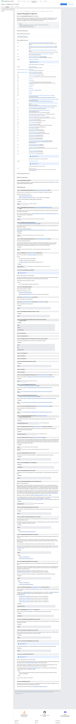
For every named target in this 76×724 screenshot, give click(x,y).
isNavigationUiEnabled (32, 66)
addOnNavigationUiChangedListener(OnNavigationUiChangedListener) (42, 97)
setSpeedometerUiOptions (33, 140)
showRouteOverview (32, 168)
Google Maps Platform (27, 11)
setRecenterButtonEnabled (33, 129)
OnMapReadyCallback (36, 56)
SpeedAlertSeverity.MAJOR (24, 599)
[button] (6, 7)
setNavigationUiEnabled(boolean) (25, 195)
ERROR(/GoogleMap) (43, 57)
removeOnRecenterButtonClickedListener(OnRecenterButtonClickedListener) (32, 230)
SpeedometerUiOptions (41, 140)
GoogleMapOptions (36, 72)
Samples (12, 6)
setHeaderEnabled (32, 124)
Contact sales (71, 4)
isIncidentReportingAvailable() (31, 662)
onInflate (30, 82)
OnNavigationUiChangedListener (45, 42)
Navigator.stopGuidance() (53, 493)
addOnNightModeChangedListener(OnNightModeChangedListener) (41, 101)
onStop (30, 93)
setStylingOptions (31, 144)
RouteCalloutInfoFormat (42, 114)
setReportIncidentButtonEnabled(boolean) (27, 531)
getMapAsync (31, 56)
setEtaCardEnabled (32, 119)
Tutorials (15, 722)
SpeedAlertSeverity (32, 142)
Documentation (33, 11)
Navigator (49, 497)
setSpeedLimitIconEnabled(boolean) (24, 572)
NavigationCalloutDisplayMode (45, 110)
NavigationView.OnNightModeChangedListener (47, 46)
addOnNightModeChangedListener (34, 46)
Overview (19, 1)
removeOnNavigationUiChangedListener (35, 95)
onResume (30, 88)
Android (3, 4)
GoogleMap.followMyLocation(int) (40, 686)
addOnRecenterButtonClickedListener (35, 50)
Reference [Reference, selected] (7, 6)
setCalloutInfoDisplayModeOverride (34, 110)
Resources (17, 6)
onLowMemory (31, 84)
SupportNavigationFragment (21, 36)
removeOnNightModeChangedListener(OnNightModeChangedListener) (45, 213)
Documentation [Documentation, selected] (34, 1)
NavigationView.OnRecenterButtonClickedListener (48, 50)
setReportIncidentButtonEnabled (34, 132)
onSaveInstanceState (32, 90)
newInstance (31, 69)
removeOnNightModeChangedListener (35, 99)
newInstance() (51, 182)
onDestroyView (31, 80)
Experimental (34, 156)
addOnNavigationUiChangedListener (34, 42)
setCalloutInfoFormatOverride (33, 114)
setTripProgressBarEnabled (33, 153)
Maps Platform (8, 1)
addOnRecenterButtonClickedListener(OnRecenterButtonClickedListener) (43, 105)
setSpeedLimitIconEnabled (33, 135)
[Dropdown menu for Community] (48, 1)
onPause (30, 86)
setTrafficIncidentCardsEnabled (34, 147)
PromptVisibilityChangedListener (47, 107)
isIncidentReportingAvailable (33, 59)
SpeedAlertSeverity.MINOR (24, 596)
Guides (2, 6)
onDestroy (30, 78)
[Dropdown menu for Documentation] (38, 1)
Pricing (28, 1)
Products (24, 1)
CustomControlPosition (38, 437)
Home (18, 11)
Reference (51, 11)
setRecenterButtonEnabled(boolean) (26, 558)
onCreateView (31, 76)
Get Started (64, 4)
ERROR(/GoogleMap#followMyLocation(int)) (27, 197)
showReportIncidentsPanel (33, 161)
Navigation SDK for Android (12, 4)
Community (45, 1)
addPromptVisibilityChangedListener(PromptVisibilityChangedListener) (38, 412)
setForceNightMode (32, 122)
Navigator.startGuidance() (24, 556)
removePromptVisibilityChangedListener (35, 107)
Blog (40, 1)
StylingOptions (37, 144)
